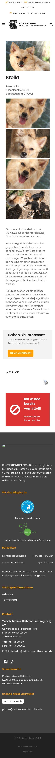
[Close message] (47, 395)
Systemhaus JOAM (31, 738)
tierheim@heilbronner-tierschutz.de (31, 651)
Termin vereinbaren (20, 353)
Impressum (27, 751)
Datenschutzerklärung (27, 746)
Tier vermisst (9, 600)
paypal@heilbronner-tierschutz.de (22, 709)
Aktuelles (7, 594)
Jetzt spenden (13, 701)
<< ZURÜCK (12, 372)
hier (38, 420)
